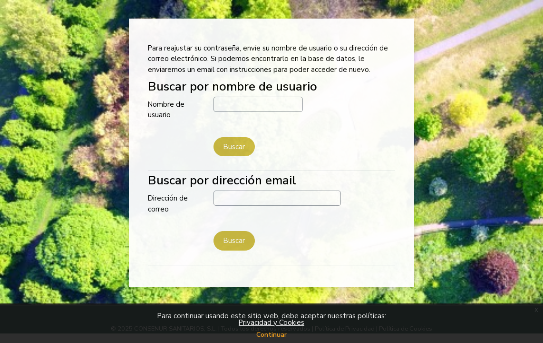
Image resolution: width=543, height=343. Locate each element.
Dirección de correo (168, 203)
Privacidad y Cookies (271, 322)
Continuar (271, 334)
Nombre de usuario (166, 110)
